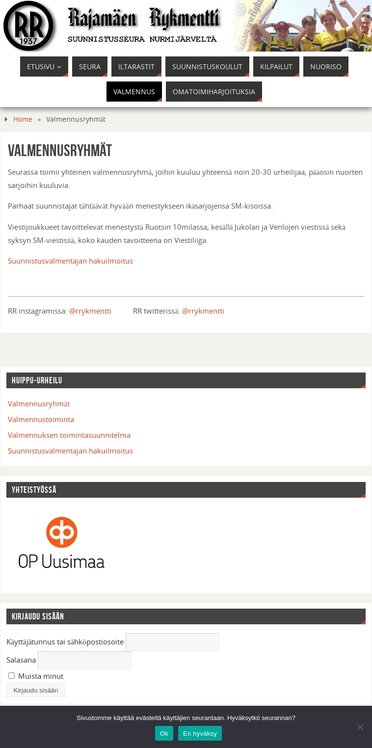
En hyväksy (200, 733)
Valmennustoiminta (41, 419)
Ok (164, 733)
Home (22, 119)
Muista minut (35, 676)
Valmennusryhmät (39, 403)
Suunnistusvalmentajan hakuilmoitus (70, 261)
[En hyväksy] (360, 727)
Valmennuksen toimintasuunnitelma (69, 435)
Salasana (21, 660)
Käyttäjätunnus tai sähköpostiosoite (65, 641)
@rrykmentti (90, 311)
